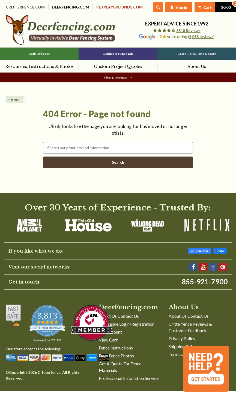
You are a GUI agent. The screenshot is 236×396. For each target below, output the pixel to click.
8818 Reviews (188, 30)
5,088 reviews (201, 36)
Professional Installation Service (129, 382)
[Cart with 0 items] (211, 7)
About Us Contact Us (119, 320)
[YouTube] (203, 271)
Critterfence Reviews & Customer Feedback (190, 332)
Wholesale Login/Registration (126, 328)
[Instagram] (213, 271)
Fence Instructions (116, 352)
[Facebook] (193, 271)
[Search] (151, 7)
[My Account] (172, 7)
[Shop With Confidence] (13, 320)
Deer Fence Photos (116, 360)
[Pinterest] (223, 271)
